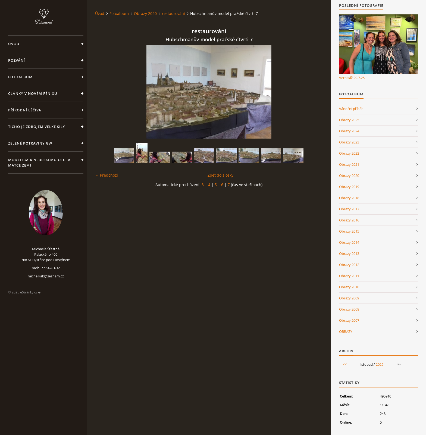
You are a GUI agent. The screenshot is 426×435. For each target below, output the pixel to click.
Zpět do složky (220, 175)
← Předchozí (106, 175)
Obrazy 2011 (349, 275)
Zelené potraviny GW (30, 143)
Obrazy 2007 (349, 320)
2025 (379, 364)
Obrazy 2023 (349, 142)
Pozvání (16, 60)
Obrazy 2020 (145, 13)
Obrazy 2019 (349, 186)
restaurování (173, 13)
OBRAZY (345, 331)
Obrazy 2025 (349, 119)
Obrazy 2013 (349, 253)
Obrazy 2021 (349, 164)
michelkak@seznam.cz (46, 276)
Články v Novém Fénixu (32, 93)
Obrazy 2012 (349, 264)
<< (345, 364)
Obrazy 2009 (349, 298)
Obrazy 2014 (349, 242)
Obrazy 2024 (349, 131)
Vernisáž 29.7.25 (352, 77)
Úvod (14, 43)
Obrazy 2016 (349, 220)
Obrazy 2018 (349, 197)
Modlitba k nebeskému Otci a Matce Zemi (39, 162)
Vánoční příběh (351, 108)
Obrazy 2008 (349, 309)
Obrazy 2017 (349, 208)
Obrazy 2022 (349, 153)
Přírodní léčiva (24, 110)
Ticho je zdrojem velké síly (36, 126)
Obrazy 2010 (349, 286)
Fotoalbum (20, 76)
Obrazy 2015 (349, 231)
